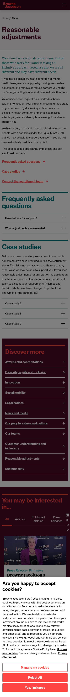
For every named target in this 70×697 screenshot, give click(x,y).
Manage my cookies (35, 672)
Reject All (35, 682)
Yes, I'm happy (35, 692)
